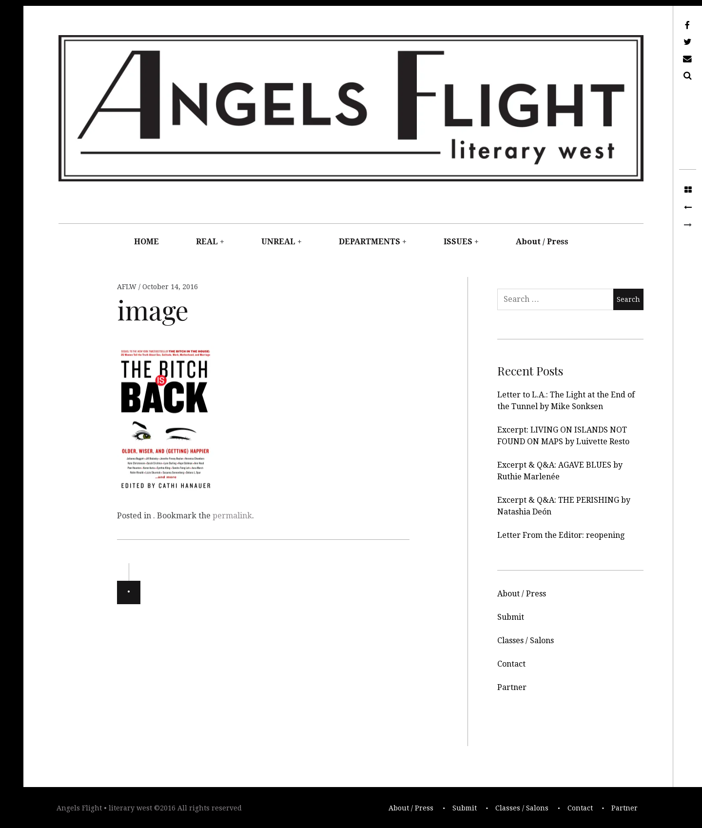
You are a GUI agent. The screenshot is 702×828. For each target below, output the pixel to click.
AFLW (127, 287)
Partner (511, 687)
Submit (510, 617)
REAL (207, 241)
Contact (511, 664)
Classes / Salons (525, 640)
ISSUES (458, 241)
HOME (146, 241)
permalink (232, 515)
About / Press (542, 241)
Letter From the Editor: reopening (560, 535)
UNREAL (278, 241)
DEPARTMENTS (369, 241)
